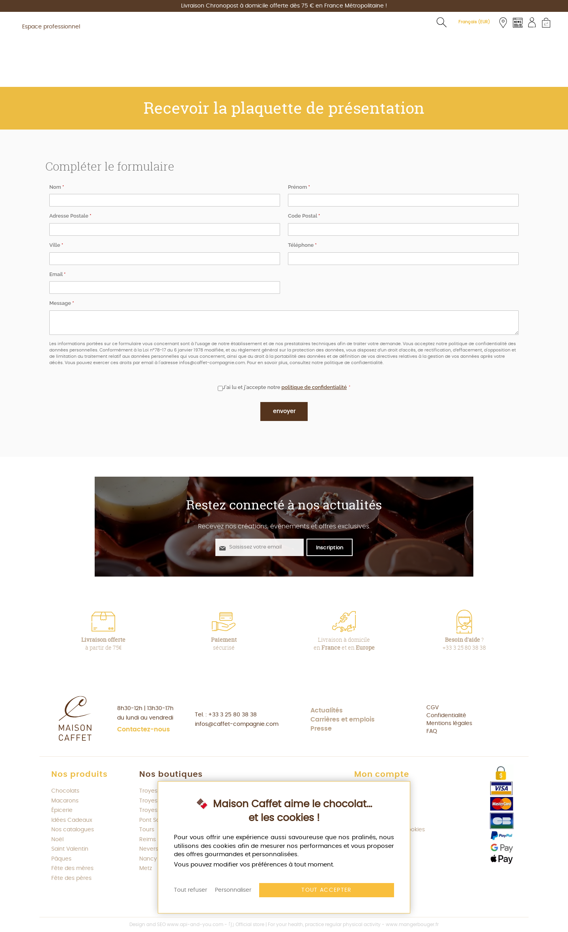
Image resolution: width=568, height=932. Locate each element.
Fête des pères (71, 878)
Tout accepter (326, 890)
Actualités (326, 710)
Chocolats (65, 791)
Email (57, 274)
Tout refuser (190, 890)
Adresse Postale (70, 216)
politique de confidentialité (314, 387)
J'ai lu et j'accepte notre (282, 387)
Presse (321, 728)
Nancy (148, 859)
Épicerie (62, 810)
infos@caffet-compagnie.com (236, 724)
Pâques (61, 859)
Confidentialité (446, 715)
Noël (57, 839)
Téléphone (302, 245)
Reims (147, 839)
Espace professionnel (51, 27)
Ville (56, 245)
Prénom (299, 187)
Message (61, 303)
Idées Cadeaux (71, 820)
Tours (146, 829)
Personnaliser (233, 890)
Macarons (64, 801)
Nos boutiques (171, 774)
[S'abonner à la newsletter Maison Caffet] (329, 547)
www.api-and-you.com (195, 924)
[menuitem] (99, 76)
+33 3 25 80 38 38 (232, 715)
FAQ (431, 731)
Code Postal (304, 216)
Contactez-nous (143, 729)
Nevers (148, 849)
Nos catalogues (72, 829)
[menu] (284, 76)
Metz (145, 868)
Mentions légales (449, 723)
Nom (56, 187)
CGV (432, 707)
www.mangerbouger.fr (412, 924)
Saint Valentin (69, 849)
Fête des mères (72, 868)
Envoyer (284, 411)
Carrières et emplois (342, 719)
